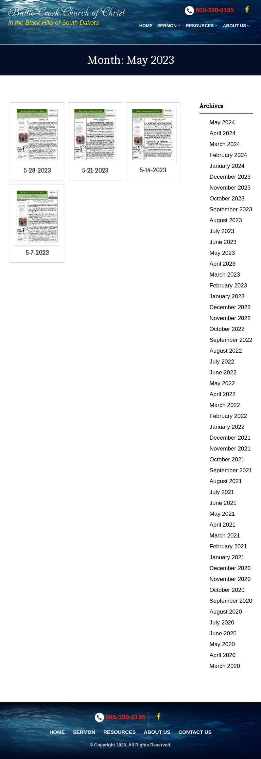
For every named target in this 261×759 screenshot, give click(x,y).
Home (146, 25)
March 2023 (225, 274)
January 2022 (227, 427)
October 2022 (227, 329)
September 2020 (231, 601)
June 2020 (223, 633)
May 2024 (222, 122)
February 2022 (228, 416)
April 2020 (223, 655)
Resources (202, 25)
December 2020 (230, 568)
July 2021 (222, 492)
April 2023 (223, 264)
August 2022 (226, 351)
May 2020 (222, 644)
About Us (236, 25)
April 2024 (223, 133)
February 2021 (228, 546)
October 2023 (227, 198)
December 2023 (230, 177)
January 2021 (227, 557)
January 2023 (227, 296)
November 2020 (230, 579)
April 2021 (223, 525)
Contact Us (194, 732)
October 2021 (227, 459)
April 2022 (223, 394)
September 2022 (231, 340)
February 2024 (228, 155)
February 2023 (228, 285)
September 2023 (231, 209)
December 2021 (230, 438)
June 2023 (223, 242)
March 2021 (225, 535)
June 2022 (223, 372)
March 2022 (225, 405)
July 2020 (222, 622)
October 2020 (227, 590)
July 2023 (222, 231)
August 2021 (226, 481)
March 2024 (225, 144)
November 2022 (230, 318)
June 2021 (223, 503)
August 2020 (226, 611)
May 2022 (222, 383)
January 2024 (227, 166)
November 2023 (230, 187)
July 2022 (222, 361)
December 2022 (230, 307)
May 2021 (222, 514)
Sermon (169, 25)
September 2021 (231, 470)
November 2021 (230, 448)
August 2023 (226, 220)
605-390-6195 (215, 10)
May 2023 (222, 253)
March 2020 (225, 666)
